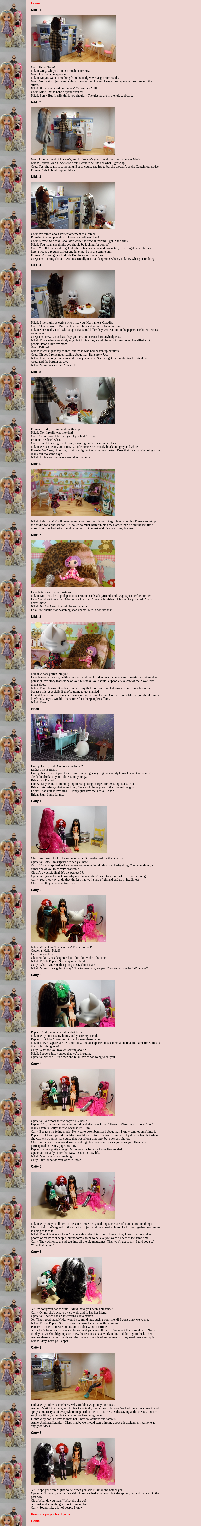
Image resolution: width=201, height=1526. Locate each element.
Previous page (41, 1514)
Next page (62, 1514)
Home (35, 3)
